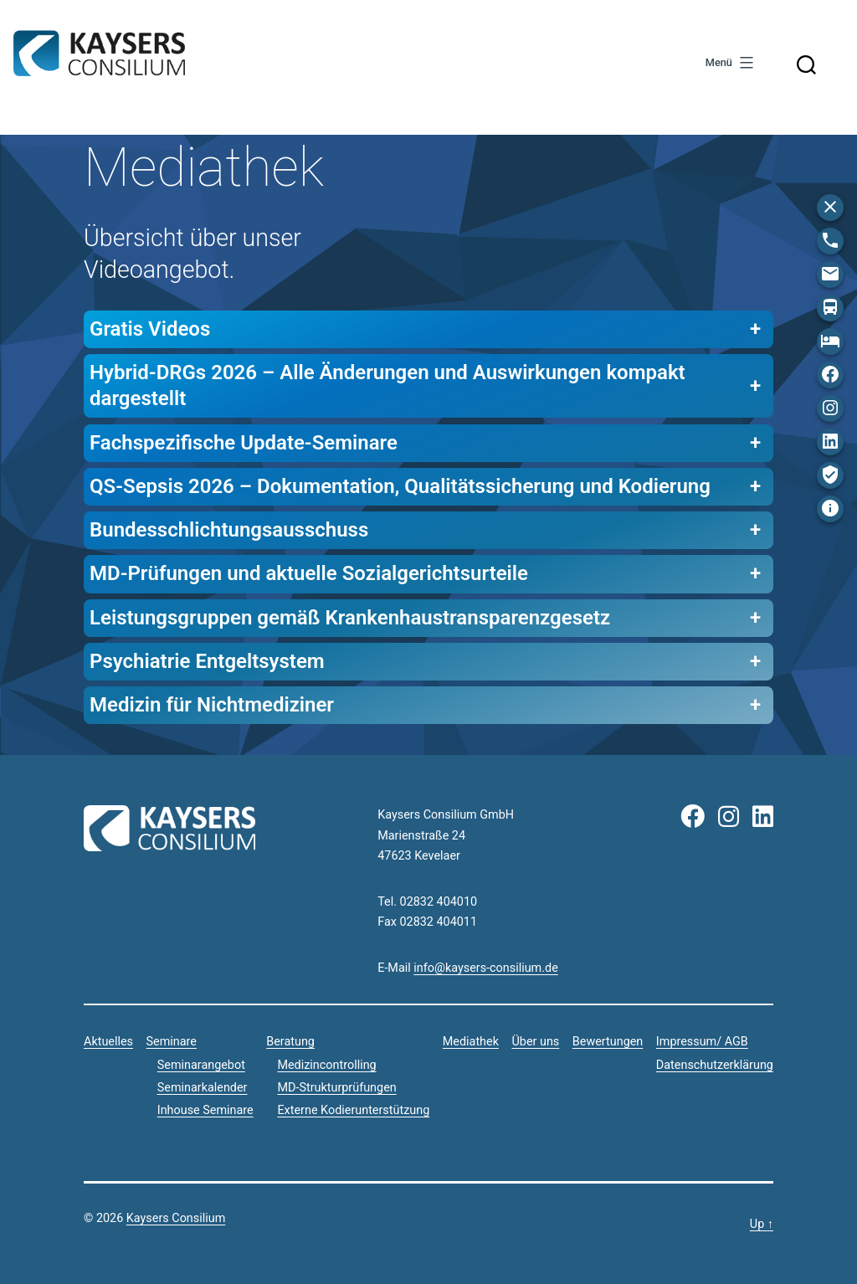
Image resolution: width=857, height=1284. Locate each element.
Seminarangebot (201, 1065)
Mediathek (471, 1042)
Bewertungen (608, 1042)
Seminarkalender (202, 1088)
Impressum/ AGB (702, 1042)
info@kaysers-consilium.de (485, 968)
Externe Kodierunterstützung (353, 1110)
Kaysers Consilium (99, 56)
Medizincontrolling (326, 1065)
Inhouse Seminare (205, 1110)
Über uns (535, 1042)
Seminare (171, 1042)
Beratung (290, 1042)
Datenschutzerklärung (714, 1065)
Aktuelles (108, 1042)
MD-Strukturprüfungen (336, 1088)
